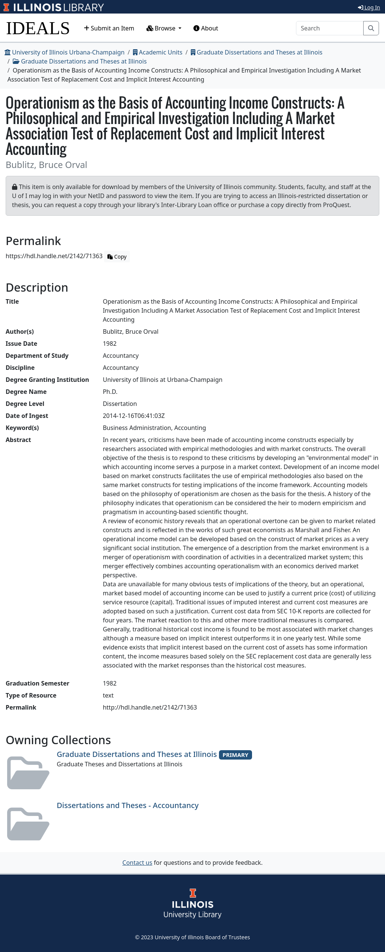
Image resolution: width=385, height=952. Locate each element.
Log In (369, 7)
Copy (116, 256)
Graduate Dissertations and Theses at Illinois (257, 52)
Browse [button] (161, 28)
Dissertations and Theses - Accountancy (128, 805)
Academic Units (158, 52)
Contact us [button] (137, 862)
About (205, 28)
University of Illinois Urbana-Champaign (65, 52)
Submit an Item (109, 28)
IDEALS (38, 28)
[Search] (330, 28)
